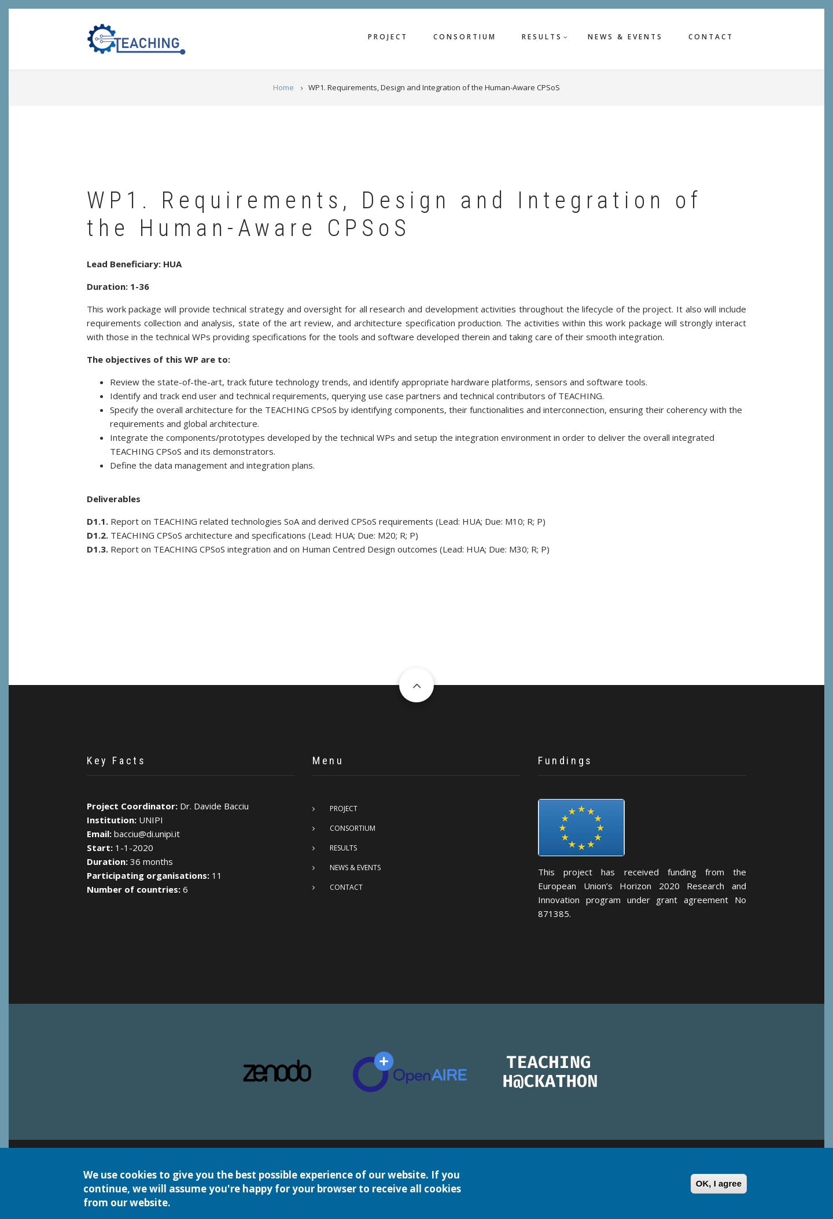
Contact (711, 37)
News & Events (625, 37)
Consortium (464, 37)
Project (388, 37)
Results (542, 37)
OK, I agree (719, 1183)
